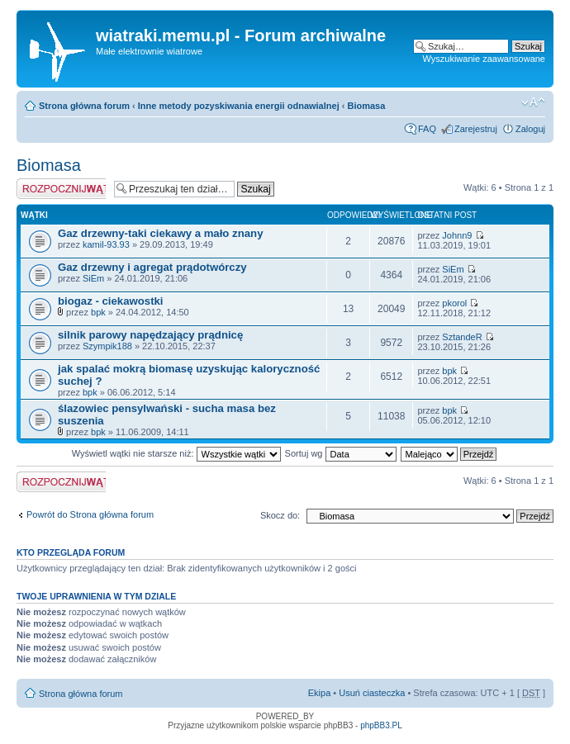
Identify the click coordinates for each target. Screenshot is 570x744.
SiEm (93, 278)
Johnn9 (457, 235)
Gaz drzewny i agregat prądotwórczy (152, 267)
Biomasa (366, 106)
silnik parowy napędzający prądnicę (150, 335)
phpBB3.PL (381, 725)
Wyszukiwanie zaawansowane (484, 59)
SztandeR (462, 337)
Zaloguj (530, 129)
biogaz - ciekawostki (111, 301)
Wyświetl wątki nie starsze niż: (176, 453)
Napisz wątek (61, 188)
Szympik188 (107, 346)
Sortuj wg (341, 453)
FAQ (427, 129)
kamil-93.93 (106, 244)
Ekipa (319, 693)
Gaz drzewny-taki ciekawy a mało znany (160, 233)
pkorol (454, 303)
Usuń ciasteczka (372, 693)
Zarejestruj (475, 129)
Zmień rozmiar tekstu (533, 102)
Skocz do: (280, 515)
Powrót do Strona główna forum (90, 514)
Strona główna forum (84, 106)
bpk (98, 312)
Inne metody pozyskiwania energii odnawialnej (239, 106)
